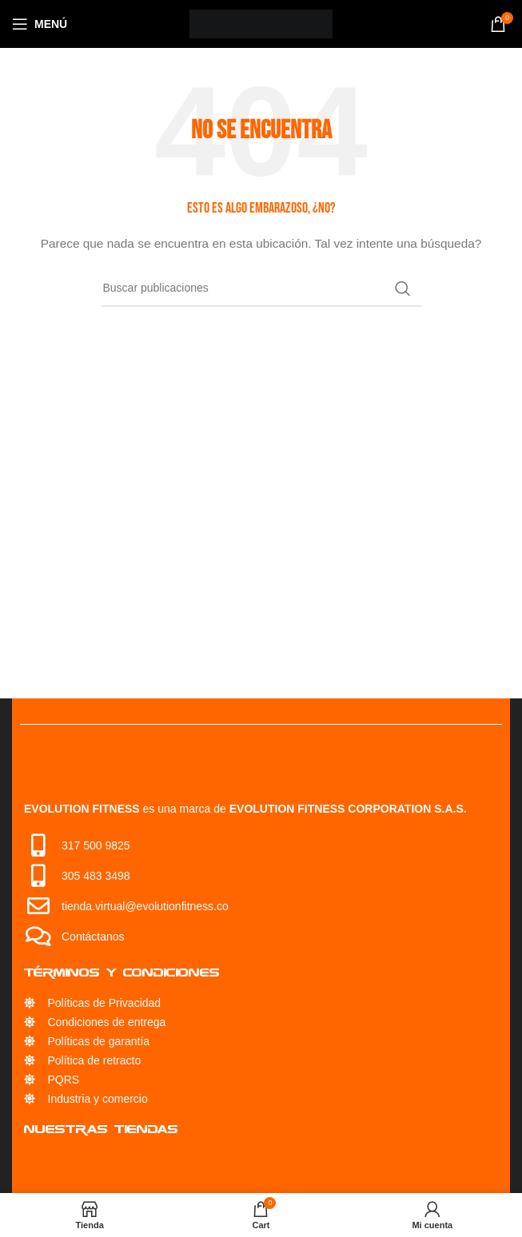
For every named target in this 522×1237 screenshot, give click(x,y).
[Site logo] (261, 23)
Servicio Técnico (91, 1163)
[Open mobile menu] (39, 24)
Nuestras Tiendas (101, 1129)
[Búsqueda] (261, 288)
